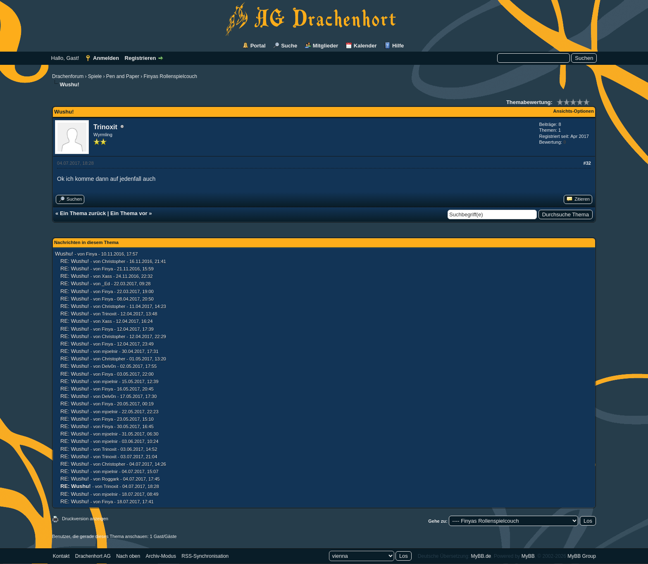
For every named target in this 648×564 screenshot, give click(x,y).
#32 (587, 163)
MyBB (528, 556)
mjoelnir (110, 351)
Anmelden (106, 58)
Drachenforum (67, 76)
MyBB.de (481, 556)
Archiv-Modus (161, 556)
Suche (289, 46)
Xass (107, 276)
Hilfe (398, 46)
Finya (91, 253)
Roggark (110, 478)
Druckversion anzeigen (85, 518)
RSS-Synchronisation (205, 556)
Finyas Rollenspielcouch (170, 76)
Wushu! (64, 254)
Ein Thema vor (129, 213)
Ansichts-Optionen (573, 111)
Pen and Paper (122, 76)
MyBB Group (581, 556)
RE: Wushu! (74, 261)
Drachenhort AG (93, 556)
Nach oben (128, 556)
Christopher (113, 261)
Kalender (365, 46)
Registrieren (140, 58)
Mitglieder (325, 46)
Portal (258, 46)
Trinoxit (105, 126)
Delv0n (109, 366)
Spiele (95, 76)
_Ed (106, 283)
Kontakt (61, 556)
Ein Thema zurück (83, 213)
